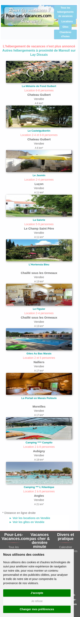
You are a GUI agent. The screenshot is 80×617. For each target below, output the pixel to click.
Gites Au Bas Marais (39, 353)
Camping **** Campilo (39, 442)
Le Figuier (39, 308)
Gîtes (65, 26)
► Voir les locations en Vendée (29, 518)
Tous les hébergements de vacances (65, 12)
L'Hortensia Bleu (39, 264)
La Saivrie (39, 219)
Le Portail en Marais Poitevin (39, 398)
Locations (67, 21)
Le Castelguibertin (39, 130)
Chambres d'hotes (65, 34)
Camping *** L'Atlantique (39, 487)
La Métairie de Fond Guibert (39, 86)
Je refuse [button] (37, 601)
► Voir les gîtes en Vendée (26, 522)
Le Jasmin (39, 175)
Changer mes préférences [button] (37, 609)
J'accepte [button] (37, 593)
